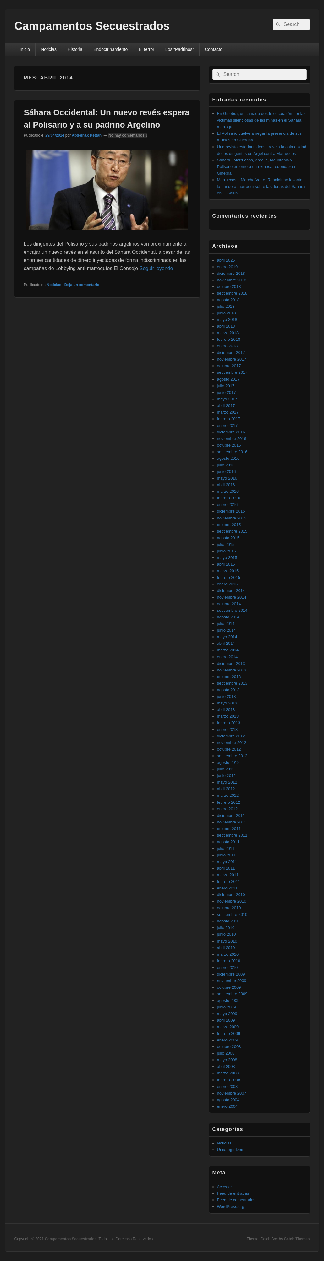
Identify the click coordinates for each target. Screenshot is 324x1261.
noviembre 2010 (231, 901)
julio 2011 (226, 848)
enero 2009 (227, 1040)
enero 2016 (227, 504)
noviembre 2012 (231, 742)
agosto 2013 (228, 690)
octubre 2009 (229, 987)
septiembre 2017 (232, 372)
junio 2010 (226, 934)
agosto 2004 (228, 1099)
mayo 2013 (227, 703)
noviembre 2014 (231, 597)
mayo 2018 (227, 319)
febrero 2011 (228, 881)
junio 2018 (226, 313)
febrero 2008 (228, 1080)
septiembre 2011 (232, 835)
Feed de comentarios (236, 1200)
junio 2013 (226, 696)
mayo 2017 (227, 399)
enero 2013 (227, 729)
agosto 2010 (228, 921)
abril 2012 (226, 788)
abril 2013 (226, 709)
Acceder (224, 1186)
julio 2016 (226, 465)
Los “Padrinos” (179, 49)
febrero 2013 (228, 722)
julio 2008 (226, 1053)
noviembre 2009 (231, 980)
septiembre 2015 (232, 531)
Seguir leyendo (159, 268)
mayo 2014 (227, 636)
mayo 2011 (227, 861)
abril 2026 (226, 260)
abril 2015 (226, 564)
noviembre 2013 (231, 670)
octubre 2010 (229, 907)
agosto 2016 (228, 458)
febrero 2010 (228, 961)
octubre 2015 (229, 524)
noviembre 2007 (231, 1093)
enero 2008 (227, 1086)
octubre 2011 (229, 828)
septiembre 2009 (232, 994)
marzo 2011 (228, 874)
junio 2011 (226, 855)
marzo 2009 (228, 1027)
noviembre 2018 (231, 280)
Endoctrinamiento (110, 49)
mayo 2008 (227, 1059)
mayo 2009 (227, 1013)
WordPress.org (230, 1206)
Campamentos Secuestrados (92, 25)
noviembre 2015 (231, 518)
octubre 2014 (229, 603)
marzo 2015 (228, 570)
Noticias (49, 49)
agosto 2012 (228, 762)
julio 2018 (226, 306)
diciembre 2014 (231, 590)
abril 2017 (226, 405)
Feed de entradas (233, 1193)
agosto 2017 (228, 379)
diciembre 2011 (231, 815)
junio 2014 (226, 630)
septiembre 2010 (232, 914)
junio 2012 (226, 775)
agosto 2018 (228, 299)
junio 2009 (226, 1007)
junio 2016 (226, 471)
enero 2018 (227, 346)
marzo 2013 (228, 716)
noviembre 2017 (231, 359)
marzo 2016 (228, 491)
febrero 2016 (228, 498)
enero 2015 (227, 584)
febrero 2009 (228, 1033)
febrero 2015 (228, 577)
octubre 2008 (229, 1046)
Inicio (24, 49)
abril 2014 (226, 643)
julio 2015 (226, 544)
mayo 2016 (227, 478)
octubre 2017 (229, 365)
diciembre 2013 (231, 663)
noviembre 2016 (231, 438)
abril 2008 (226, 1066)
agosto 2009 (228, 1000)
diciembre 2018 (231, 273)
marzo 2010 (228, 954)
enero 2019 (227, 266)
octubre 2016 (229, 445)
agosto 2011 (228, 842)
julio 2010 (226, 927)
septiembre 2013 (232, 683)
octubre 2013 (229, 676)
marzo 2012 (228, 795)
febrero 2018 (228, 339)
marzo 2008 (228, 1073)
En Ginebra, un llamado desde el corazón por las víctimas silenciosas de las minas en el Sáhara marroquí (261, 120)
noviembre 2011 (231, 822)
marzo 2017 (228, 412)
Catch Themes (297, 1239)
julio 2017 (226, 385)
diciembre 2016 (231, 432)
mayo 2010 (227, 941)
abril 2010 (226, 947)
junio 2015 (226, 551)
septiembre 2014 (232, 610)
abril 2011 (226, 868)
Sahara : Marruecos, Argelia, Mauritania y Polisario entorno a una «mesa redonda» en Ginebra (257, 167)
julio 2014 (226, 623)
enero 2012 (227, 809)
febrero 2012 (228, 802)
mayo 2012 (227, 782)
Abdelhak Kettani (87, 135)
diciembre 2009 (231, 974)
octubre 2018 (229, 286)
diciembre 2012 (231, 736)
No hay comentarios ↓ (127, 135)
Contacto (213, 49)
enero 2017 (227, 425)
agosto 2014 (228, 617)
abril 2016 (226, 484)
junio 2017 (226, 392)
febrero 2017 (228, 418)
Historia (75, 49)
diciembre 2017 (231, 352)
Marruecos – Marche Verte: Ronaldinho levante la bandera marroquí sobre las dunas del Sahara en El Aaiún (261, 186)
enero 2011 (227, 888)
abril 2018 (226, 326)
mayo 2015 (227, 557)
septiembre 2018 (232, 293)
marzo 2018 (228, 332)
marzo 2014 (228, 650)
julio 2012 (226, 769)
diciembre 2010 (231, 894)
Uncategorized (230, 1149)
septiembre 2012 (232, 755)
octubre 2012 (229, 749)
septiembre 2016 (232, 451)
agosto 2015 (228, 537)
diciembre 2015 (231, 511)
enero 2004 (227, 1106)
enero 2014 (227, 657)
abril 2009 (226, 1020)
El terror (146, 49)
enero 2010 (227, 967)
